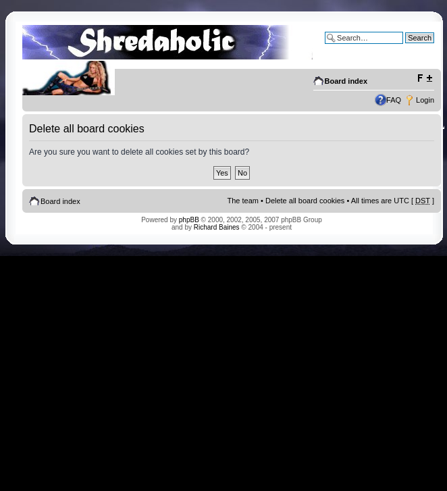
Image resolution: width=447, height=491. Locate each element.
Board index (346, 81)
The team (243, 201)
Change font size (424, 78)
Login (425, 100)
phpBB (189, 220)
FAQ (393, 100)
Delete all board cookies (304, 201)
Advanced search (405, 48)
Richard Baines (217, 227)
